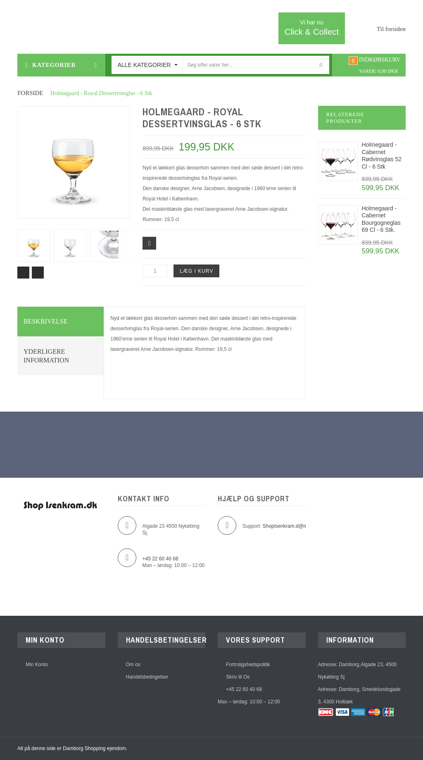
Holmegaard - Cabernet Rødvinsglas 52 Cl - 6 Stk (382, 155)
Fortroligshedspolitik (248, 664)
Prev (23, 273)
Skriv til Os (238, 677)
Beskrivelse (46, 321)
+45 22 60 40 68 (244, 689)
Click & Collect (312, 27)
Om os (133, 664)
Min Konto (37, 664)
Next (38, 273)
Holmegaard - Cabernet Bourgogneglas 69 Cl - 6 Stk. (381, 219)
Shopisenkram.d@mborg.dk (293, 526)
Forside (30, 93)
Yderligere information (46, 356)
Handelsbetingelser (147, 677)
